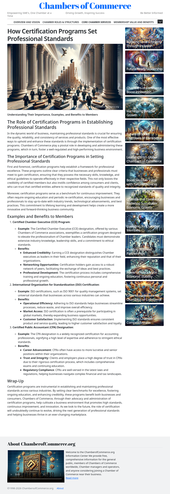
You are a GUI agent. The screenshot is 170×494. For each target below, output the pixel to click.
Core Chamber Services (96, 22)
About (60, 488)
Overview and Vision (27, 22)
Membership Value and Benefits (134, 22)
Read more (72, 478)
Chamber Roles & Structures (61, 22)
